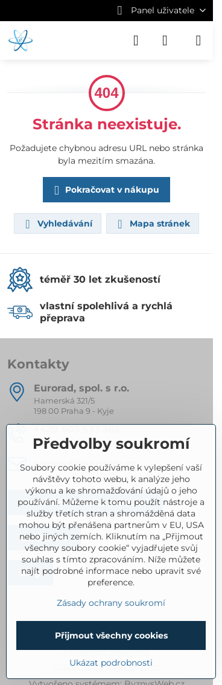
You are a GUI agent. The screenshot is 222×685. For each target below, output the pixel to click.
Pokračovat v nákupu (104, 190)
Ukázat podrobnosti (111, 662)
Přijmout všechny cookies (111, 635)
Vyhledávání (57, 224)
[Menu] (198, 40)
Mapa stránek (152, 224)
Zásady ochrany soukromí (111, 602)
